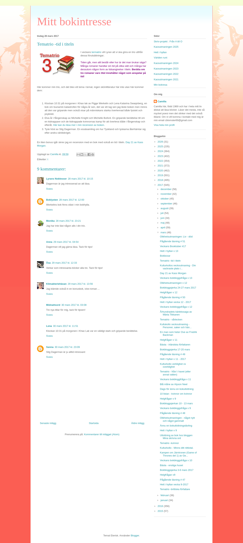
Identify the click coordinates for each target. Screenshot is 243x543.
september (167, 203)
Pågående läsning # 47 (172, 479)
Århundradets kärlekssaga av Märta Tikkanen (176, 313)
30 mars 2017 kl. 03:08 (73, 304)
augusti (165, 208)
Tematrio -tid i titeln (170, 260)
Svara (49, 188)
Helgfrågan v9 (167, 474)
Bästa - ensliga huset (171, 465)
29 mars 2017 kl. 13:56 (80, 283)
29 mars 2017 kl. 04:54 (66, 241)
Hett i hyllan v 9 (168, 430)
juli (162, 213)
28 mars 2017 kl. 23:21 (68, 220)
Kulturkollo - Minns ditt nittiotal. (176, 447)
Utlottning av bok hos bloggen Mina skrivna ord (176, 437)
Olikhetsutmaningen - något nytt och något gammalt (177, 419)
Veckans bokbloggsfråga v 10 (176, 460)
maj (163, 222)
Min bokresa (160, 84)
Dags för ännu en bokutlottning (176, 389)
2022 (161, 160)
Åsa (48, 262)
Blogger (135, 535)
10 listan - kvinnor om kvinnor (176, 393)
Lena (49, 326)
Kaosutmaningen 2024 (166, 63)
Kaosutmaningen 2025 (166, 46)
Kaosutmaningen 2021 (166, 79)
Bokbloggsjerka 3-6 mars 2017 (176, 470)
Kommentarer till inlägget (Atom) (101, 434)
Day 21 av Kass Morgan (173, 273)
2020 (161, 170)
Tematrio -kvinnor (169, 443)
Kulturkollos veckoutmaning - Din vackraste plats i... (178, 267)
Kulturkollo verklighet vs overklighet (173, 365)
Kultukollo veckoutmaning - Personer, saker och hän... (176, 326)
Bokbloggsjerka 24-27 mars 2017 (178, 287)
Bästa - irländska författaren (175, 344)
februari (165, 495)
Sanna (50, 347)
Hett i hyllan (160, 52)
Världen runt (160, 57)
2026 (161, 141)
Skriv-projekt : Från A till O (168, 41)
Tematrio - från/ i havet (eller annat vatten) (175, 373)
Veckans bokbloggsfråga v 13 (176, 278)
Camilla (162, 101)
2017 (161, 185)
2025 (161, 146)
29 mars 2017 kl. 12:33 (64, 262)
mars (164, 232)
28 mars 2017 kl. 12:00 (71, 199)
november (166, 193)
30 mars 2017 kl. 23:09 (67, 347)
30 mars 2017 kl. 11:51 (65, 326)
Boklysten (52, 199)
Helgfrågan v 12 (168, 292)
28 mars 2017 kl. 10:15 (80, 178)
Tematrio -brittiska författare (175, 489)
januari (165, 500)
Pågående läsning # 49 (172, 354)
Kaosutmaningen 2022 (166, 74)
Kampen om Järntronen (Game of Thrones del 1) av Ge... (178, 454)
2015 (161, 511)
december (166, 189)
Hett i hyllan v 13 (169, 251)
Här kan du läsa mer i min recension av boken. (79, 125)
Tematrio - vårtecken (171, 319)
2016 (161, 506)
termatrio (96, 52)
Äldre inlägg (137, 423)
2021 (161, 165)
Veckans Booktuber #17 (173, 246)
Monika (50, 220)
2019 (161, 175)
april (163, 227)
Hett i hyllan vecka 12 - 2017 (175, 302)
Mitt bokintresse (74, 21)
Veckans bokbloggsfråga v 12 (176, 306)
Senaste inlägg (48, 423)
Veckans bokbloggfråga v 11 (175, 379)
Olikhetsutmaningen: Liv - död (176, 236)
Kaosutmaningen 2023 (166, 68)
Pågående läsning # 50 (172, 297)
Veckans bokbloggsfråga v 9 (175, 408)
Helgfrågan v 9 (168, 398)
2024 (161, 151)
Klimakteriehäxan (56, 283)
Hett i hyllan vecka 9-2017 (174, 484)
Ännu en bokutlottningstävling (176, 425)
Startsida (94, 423)
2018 (161, 180)
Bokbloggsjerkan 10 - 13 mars (176, 403)
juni (163, 218)
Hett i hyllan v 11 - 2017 (173, 359)
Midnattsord (53, 304)
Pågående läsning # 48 (172, 413)
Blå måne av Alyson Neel (173, 384)
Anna (49, 241)
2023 (161, 156)
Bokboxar (165, 255)
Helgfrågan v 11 (168, 339)
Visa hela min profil (164, 125)
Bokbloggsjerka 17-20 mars (175, 349)
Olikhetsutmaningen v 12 (173, 282)
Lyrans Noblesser (56, 178)
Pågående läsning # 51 (172, 241)
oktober (165, 198)
